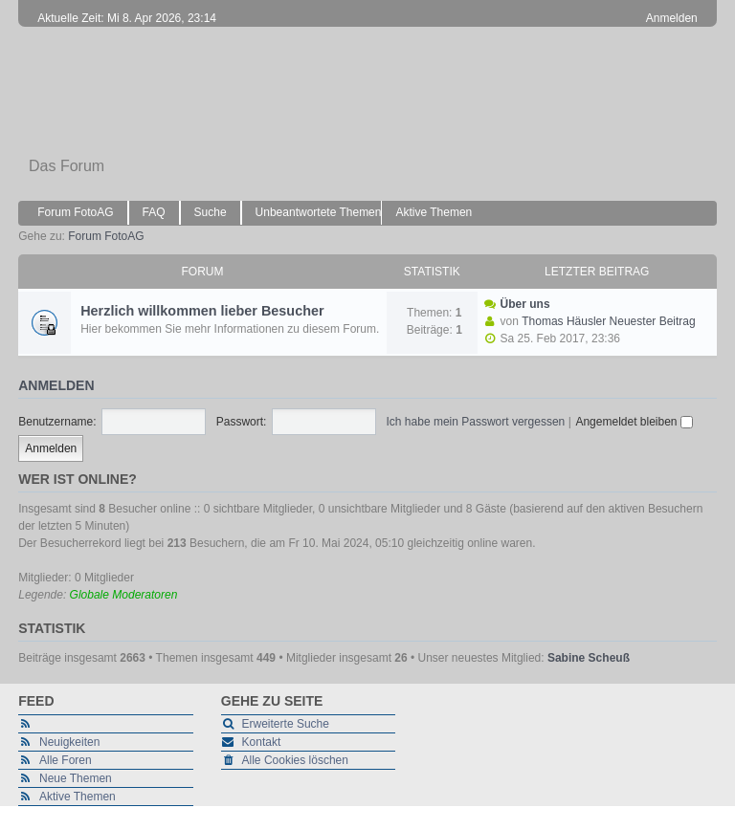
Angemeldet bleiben (633, 421)
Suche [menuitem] (210, 212)
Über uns (525, 304)
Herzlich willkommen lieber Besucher (201, 310)
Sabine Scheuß (588, 658)
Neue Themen (75, 778)
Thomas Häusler (564, 321)
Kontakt (261, 742)
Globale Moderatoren (124, 594)
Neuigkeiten (69, 742)
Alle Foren (65, 760)
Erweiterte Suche (285, 724)
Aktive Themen (77, 796)
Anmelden (56, 385)
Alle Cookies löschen (295, 760)
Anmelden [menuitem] (672, 18)
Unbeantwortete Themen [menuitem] (319, 212)
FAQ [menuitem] (154, 212)
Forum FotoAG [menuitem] (75, 212)
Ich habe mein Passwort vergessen (476, 421)
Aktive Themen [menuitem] (433, 212)
